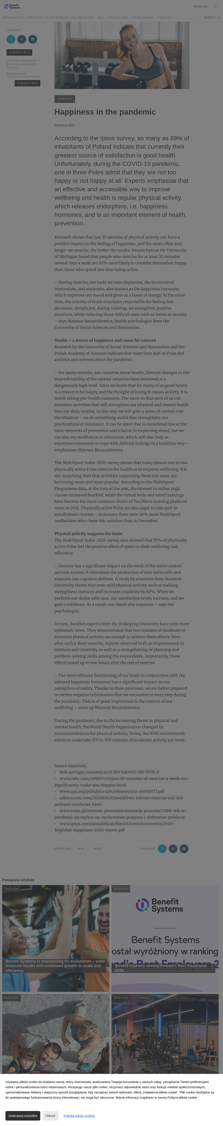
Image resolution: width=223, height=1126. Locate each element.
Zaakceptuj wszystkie (22, 1116)
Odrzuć (50, 1116)
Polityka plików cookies (79, 1116)
